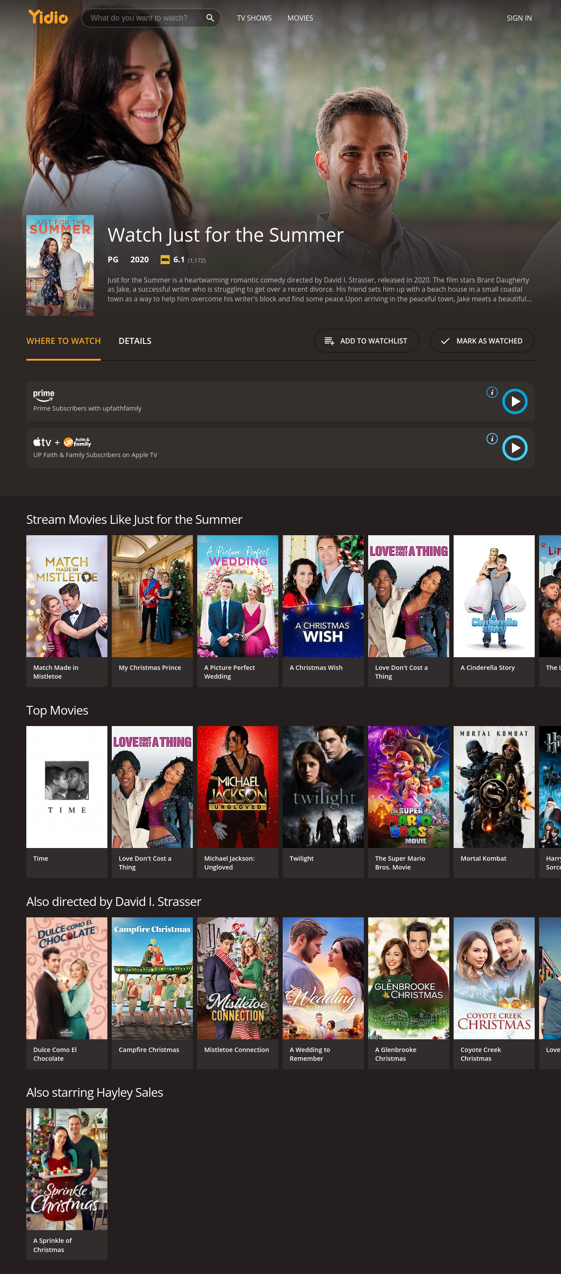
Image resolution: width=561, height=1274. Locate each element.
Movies (300, 18)
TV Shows (254, 18)
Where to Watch (63, 341)
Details (134, 341)
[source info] (490, 392)
